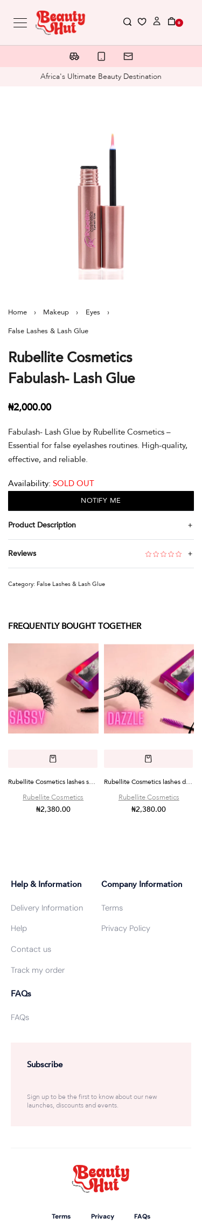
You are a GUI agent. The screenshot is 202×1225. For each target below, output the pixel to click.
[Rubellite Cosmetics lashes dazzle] (149, 688)
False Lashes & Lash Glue (48, 331)
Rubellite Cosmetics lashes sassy (53, 781)
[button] (52, 758)
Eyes (93, 312)
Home (17, 312)
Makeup (56, 312)
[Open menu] (20, 23)
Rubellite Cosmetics (53, 797)
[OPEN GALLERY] (101, 187)
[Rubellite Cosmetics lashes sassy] (53, 688)
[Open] (142, 24)
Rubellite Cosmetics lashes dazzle (149, 781)
